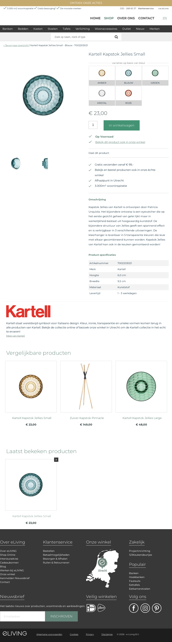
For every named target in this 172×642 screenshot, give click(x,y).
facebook (133, 608)
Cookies (74, 634)
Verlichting (82, 28)
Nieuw (140, 28)
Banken (7, 28)
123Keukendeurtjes (140, 554)
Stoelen (53, 28)
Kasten (38, 28)
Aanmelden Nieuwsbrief (15, 578)
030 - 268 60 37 (128, 8)
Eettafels (134, 584)
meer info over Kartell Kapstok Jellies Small (30, 387)
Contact (146, 18)
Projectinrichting (139, 551)
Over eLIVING (8, 551)
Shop (109, 18)
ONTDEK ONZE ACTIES (86, 3)
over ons (126, 18)
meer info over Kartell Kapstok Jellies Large (141, 387)
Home (95, 18)
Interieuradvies (9, 558)
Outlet (126, 28)
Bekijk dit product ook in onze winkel (117, 142)
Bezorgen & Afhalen (55, 558)
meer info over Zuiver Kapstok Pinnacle (86, 387)
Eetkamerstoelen (139, 588)
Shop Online (7, 554)
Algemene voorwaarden (49, 634)
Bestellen (48, 551)
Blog (3, 566)
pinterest (156, 608)
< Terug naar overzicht (16, 45)
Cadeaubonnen (9, 562)
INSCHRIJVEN (61, 616)
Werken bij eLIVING (12, 570)
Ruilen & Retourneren (56, 562)
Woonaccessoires (106, 28)
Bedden (23, 28)
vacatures (163, 8)
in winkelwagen (121, 125)
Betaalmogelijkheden (56, 554)
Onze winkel (7, 574)
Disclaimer (107, 634)
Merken (155, 28)
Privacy (90, 634)
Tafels (66, 28)
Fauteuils (134, 581)
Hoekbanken (136, 577)
